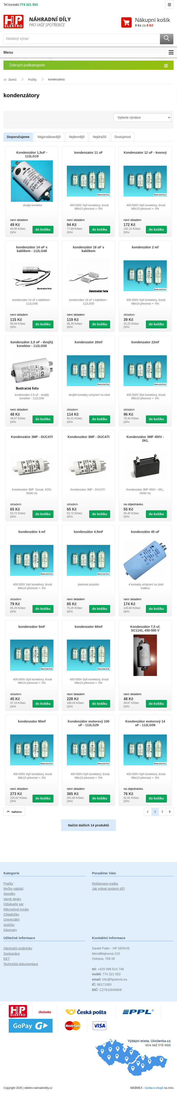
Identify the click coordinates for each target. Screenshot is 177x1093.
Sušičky (9, 925)
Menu (88, 52)
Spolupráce (11, 953)
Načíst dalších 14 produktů (88, 825)
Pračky (8, 883)
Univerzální (11, 920)
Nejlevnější (77, 137)
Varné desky (12, 899)
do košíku (42, 229)
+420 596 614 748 (108, 969)
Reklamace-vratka (105, 883)
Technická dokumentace (20, 964)
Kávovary (10, 930)
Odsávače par (13, 904)
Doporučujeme (18, 137)
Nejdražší (99, 137)
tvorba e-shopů (154, 1088)
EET (6, 959)
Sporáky (9, 894)
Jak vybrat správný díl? (108, 888)
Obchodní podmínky (17, 948)
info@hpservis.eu (109, 979)
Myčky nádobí (13, 888)
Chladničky (11, 914)
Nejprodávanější (49, 137)
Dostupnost (123, 137)
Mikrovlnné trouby (16, 909)
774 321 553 (29, 4)
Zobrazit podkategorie (88, 65)
